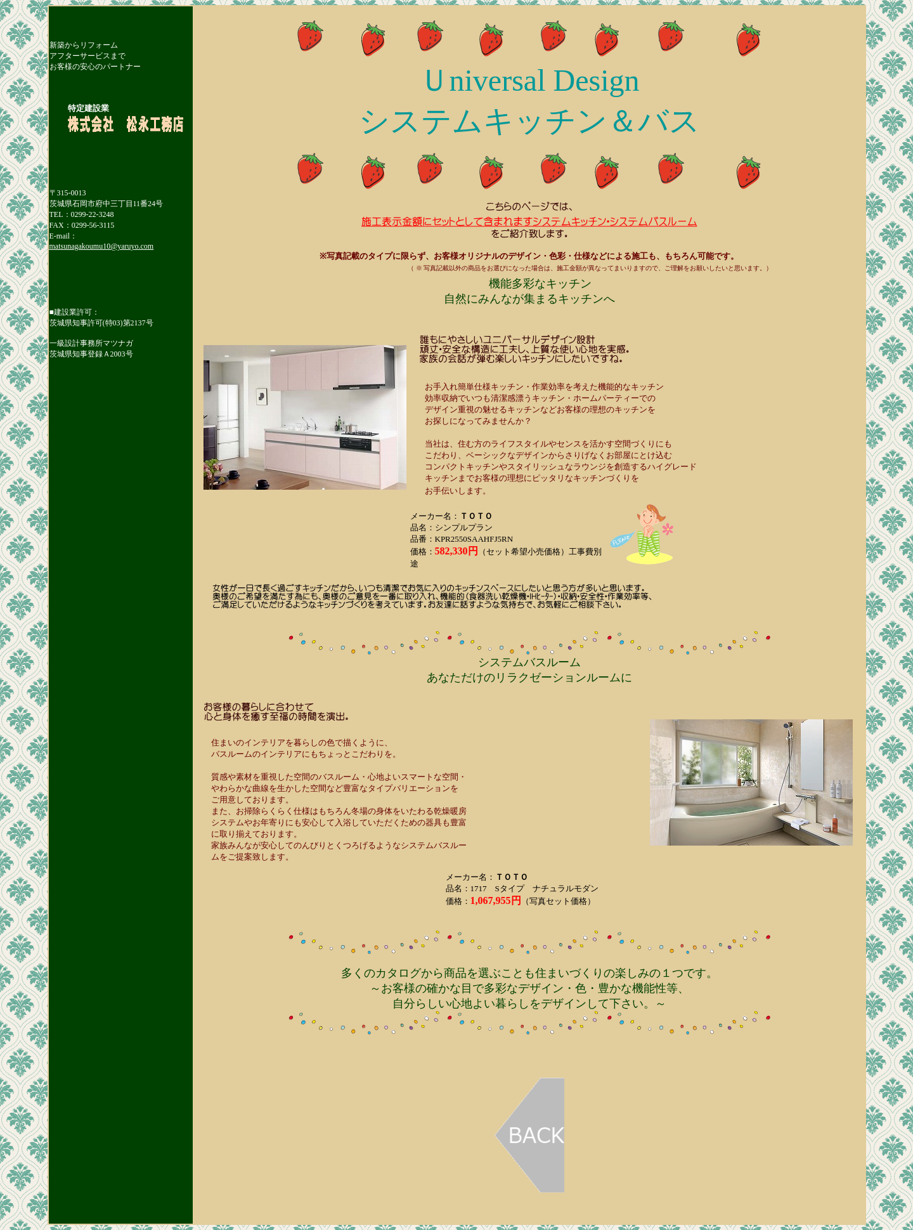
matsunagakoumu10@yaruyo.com (101, 246)
